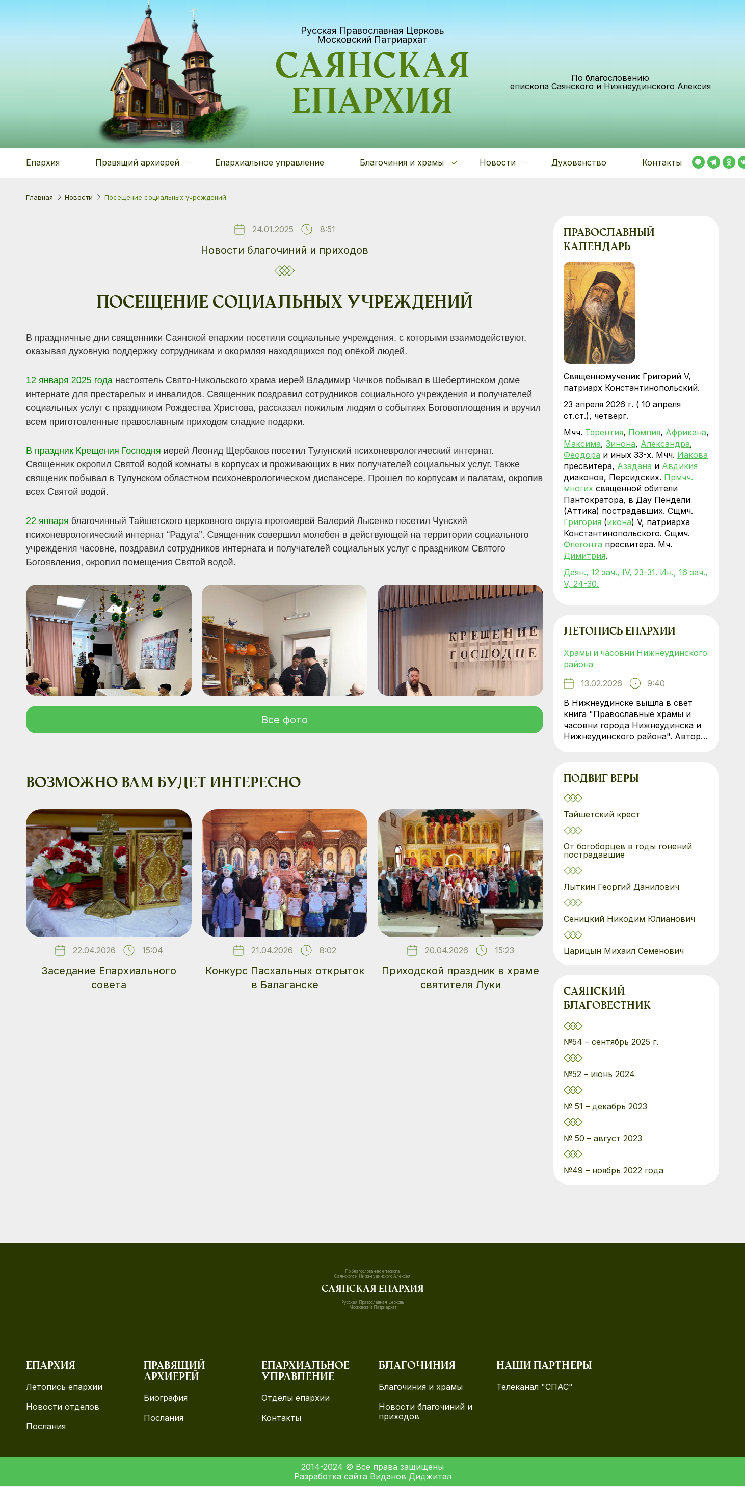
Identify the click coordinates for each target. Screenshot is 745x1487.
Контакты (662, 162)
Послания (46, 1427)
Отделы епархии (295, 1398)
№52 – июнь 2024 (599, 1074)
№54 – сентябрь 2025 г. (611, 1042)
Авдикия (680, 466)
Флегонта (583, 544)
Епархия (43, 162)
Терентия (604, 432)
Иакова (692, 455)
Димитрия (584, 555)
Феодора (582, 455)
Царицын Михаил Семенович (625, 951)
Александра (665, 443)
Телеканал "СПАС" (534, 1387)
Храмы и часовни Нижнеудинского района (636, 659)
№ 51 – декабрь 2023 (605, 1107)
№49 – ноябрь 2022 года (613, 1171)
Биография (166, 1398)
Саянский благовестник (607, 1000)
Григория (582, 522)
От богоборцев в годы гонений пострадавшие (628, 851)
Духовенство (578, 162)
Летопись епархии (619, 632)
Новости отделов (62, 1407)
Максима (582, 443)
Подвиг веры (601, 780)
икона (619, 522)
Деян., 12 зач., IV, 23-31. (610, 572)
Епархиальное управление (269, 162)
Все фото (284, 719)
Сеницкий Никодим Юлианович (631, 919)
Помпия (644, 432)
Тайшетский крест (602, 815)
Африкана (686, 432)
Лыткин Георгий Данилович (623, 887)
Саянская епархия (372, 87)
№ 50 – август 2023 (603, 1139)
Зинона (620, 443)
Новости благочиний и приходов (284, 250)
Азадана (634, 466)
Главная (39, 197)
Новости (79, 197)
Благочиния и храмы (421, 1387)
